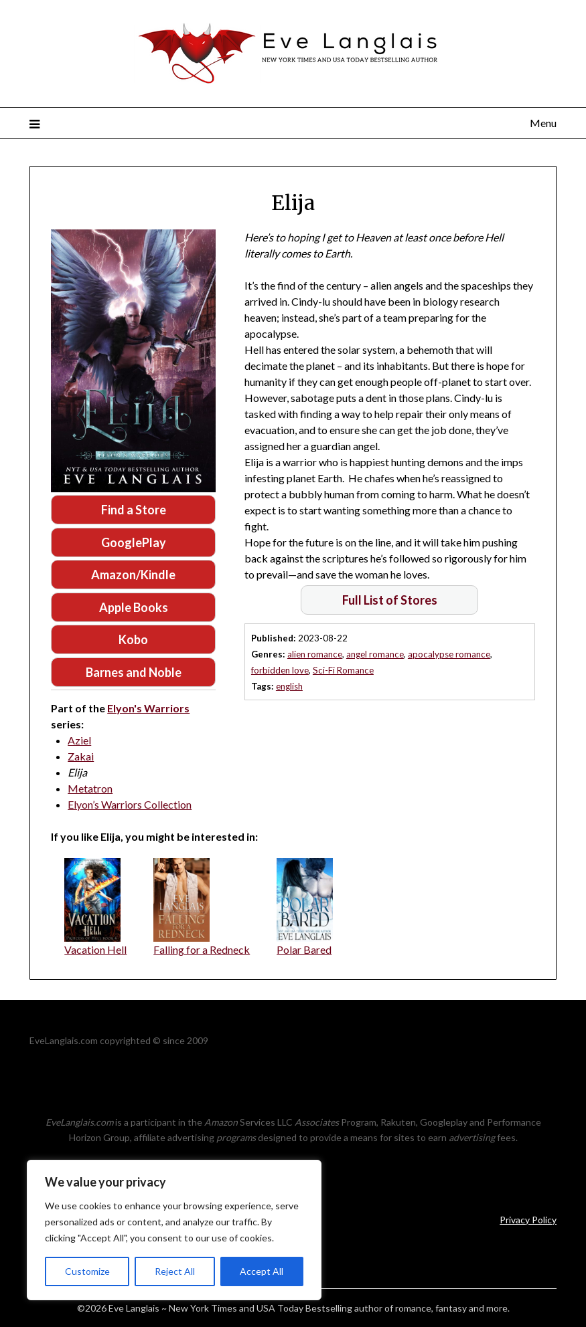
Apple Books (133, 607)
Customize (87, 1271)
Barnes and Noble (133, 672)
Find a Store (133, 509)
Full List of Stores (389, 600)
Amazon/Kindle (133, 574)
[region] (174, 1230)
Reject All (175, 1271)
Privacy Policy (528, 1219)
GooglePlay (133, 542)
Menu (543, 122)
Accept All (261, 1271)
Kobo (133, 639)
